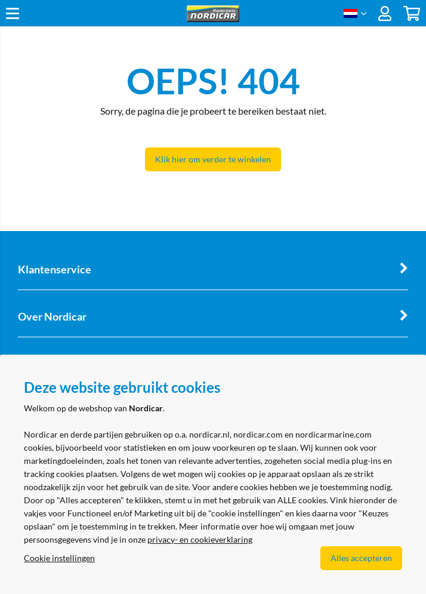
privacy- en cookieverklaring (199, 539)
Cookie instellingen (59, 558)
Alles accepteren (361, 558)
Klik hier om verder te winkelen (213, 159)
